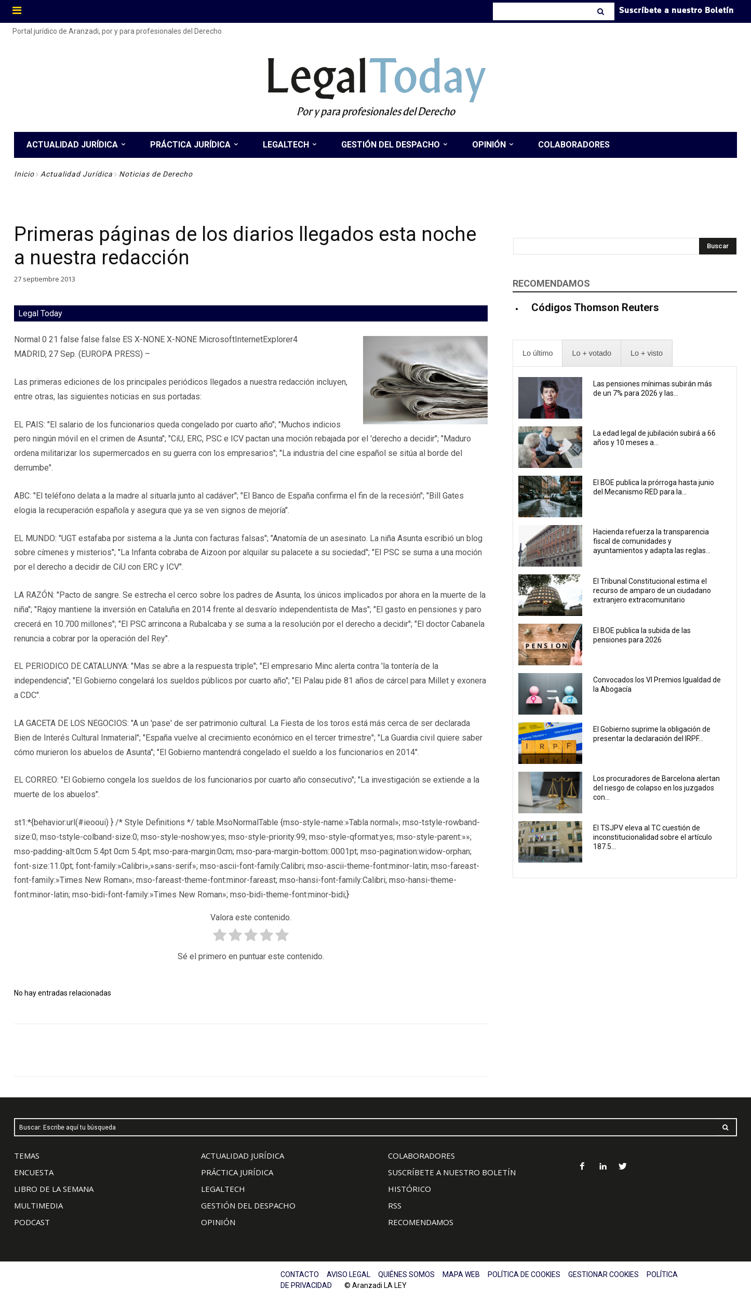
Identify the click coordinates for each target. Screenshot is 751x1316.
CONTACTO (299, 1274)
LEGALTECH (223, 1189)
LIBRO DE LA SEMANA (53, 1189)
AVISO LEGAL (348, 1274)
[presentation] (537, 353)
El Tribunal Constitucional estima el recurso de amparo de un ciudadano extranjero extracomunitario (652, 590)
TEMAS (26, 1155)
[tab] (537, 353)
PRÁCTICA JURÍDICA (237, 1172)
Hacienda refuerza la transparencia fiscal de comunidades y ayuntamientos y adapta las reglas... (651, 541)
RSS (394, 1205)
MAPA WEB (461, 1274)
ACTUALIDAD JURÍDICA (242, 1155)
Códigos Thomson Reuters (595, 307)
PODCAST (32, 1222)
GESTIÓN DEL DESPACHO (248, 1205)
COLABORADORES (421, 1155)
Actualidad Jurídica (77, 174)
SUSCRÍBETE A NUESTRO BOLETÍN (452, 1172)
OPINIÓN (218, 1222)
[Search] (601, 11)
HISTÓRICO (409, 1189)
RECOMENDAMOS (420, 1222)
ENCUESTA (33, 1172)
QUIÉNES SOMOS (406, 1274)
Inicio (24, 174)
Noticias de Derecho (156, 174)
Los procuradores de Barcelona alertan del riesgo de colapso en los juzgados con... (656, 787)
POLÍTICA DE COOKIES (524, 1274)
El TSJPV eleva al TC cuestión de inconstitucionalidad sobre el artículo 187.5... (652, 837)
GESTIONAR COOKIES (603, 1274)
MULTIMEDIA (38, 1205)
